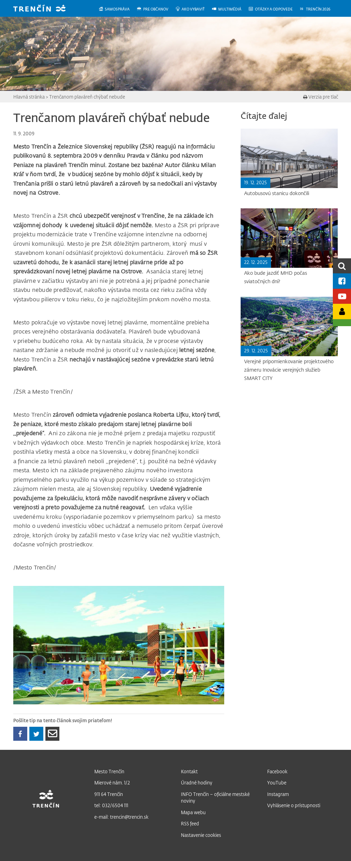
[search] (342, 265)
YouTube (276, 782)
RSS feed (190, 823)
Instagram (278, 794)
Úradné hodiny (196, 782)
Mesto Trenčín (109, 771)
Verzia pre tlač (320, 97)
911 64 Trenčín (108, 794)
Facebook (277, 771)
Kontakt (189, 771)
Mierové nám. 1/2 (112, 782)
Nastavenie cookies (201, 835)
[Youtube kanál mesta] (342, 296)
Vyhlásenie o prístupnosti (293, 805)
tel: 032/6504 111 (111, 805)
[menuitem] (117, 9)
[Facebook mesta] (342, 280)
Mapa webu (193, 812)
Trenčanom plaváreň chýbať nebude (87, 97)
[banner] (44, 9)
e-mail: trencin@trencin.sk (121, 817)
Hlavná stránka (29, 97)
